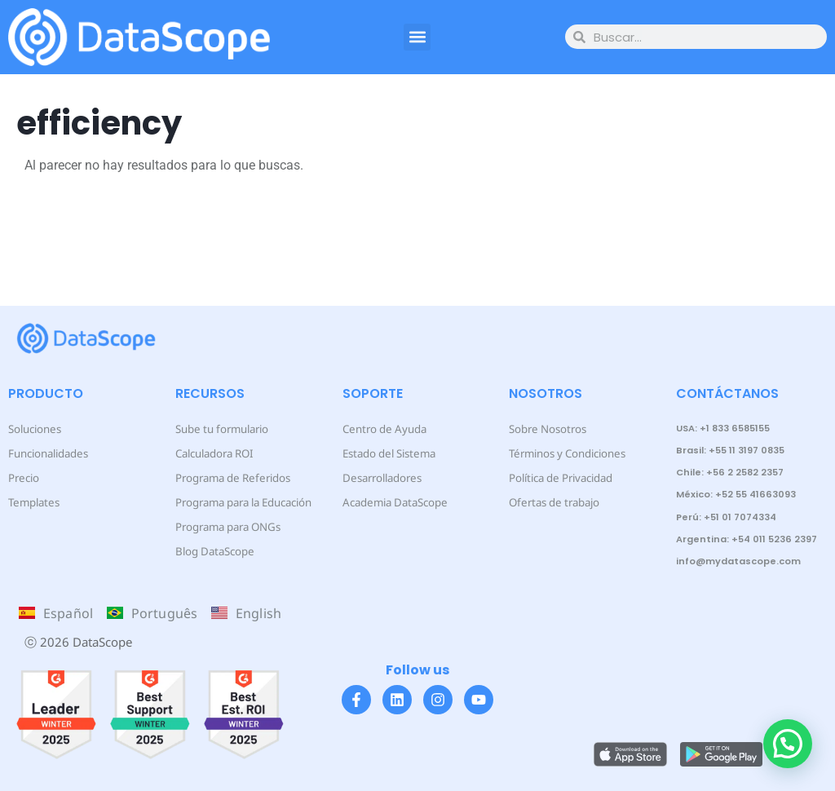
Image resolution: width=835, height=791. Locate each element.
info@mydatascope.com (738, 561)
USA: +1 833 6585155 (723, 428)
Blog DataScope (208, 551)
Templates (29, 502)
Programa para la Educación (235, 502)
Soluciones (31, 428)
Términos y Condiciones (559, 453)
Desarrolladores (376, 477)
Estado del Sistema (382, 453)
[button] (417, 37)
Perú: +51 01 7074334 (726, 517)
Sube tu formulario (216, 428)
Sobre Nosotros (543, 428)
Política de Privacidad (554, 477)
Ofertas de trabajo (548, 502)
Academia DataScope (386, 502)
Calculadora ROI (210, 453)
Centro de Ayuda (378, 428)
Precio (21, 477)
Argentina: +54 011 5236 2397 (746, 539)
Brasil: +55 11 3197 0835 (730, 450)
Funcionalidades (42, 453)
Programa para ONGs (221, 526)
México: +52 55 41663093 (736, 494)
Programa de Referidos (225, 477)
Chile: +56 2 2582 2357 (730, 472)
